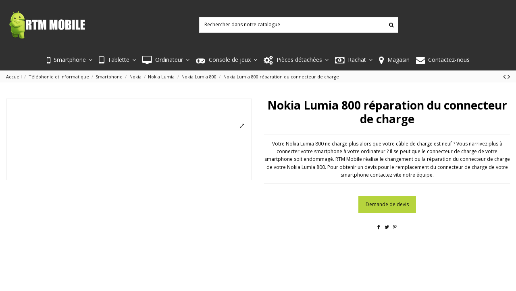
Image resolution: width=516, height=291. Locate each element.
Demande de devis (387, 204)
